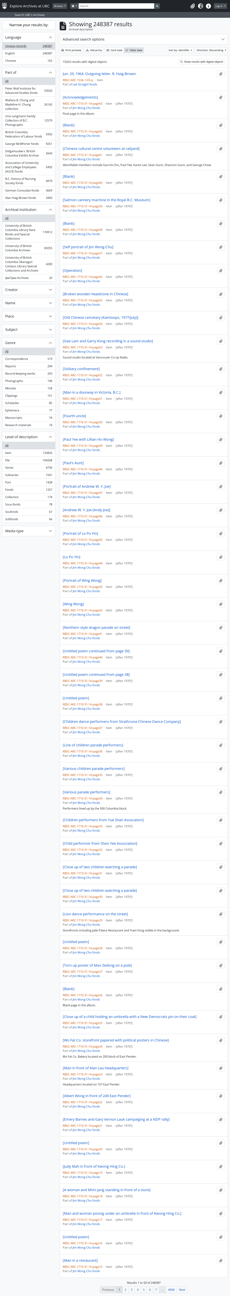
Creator (11, 289)
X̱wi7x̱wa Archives (28, 278)
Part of (10, 72)
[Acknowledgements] (80, 97)
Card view (114, 50)
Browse (59, 6)
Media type (14, 530)
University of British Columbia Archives (28, 248)
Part (28, 483)
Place (9, 316)
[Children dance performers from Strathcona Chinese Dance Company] (122, 721)
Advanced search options (84, 39)
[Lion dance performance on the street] (95, 914)
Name (10, 302)
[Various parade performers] (86, 792)
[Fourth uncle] (74, 416)
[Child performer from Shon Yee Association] (100, 843)
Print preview (71, 50)
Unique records (28, 47)
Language (13, 37)
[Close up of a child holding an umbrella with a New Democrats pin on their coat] (130, 1017)
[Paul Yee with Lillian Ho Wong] (88, 439)
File (28, 461)
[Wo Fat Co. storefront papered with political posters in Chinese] (116, 1040)
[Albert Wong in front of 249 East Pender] (97, 1096)
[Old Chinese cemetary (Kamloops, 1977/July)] (100, 317)
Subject (11, 329)
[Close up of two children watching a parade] (100, 867)
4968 (171, 1290)
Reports (28, 367)
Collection (28, 498)
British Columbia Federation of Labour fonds (28, 134)
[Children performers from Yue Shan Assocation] (103, 820)
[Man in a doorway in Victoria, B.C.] (92, 392)
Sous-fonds (28, 505)
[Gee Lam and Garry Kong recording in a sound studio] (108, 341)
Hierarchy (94, 50)
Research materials (28, 426)
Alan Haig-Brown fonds (28, 198)
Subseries (28, 476)
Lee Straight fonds (85, 84)
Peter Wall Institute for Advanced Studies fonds (28, 91)
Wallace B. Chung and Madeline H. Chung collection (28, 104)
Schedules (28, 404)
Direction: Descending (210, 50)
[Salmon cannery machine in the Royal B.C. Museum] (106, 200)
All (6, 81)
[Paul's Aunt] (73, 463)
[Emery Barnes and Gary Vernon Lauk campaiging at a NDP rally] (116, 1119)
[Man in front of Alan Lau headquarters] (95, 1068)
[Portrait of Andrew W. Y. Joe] (87, 486)
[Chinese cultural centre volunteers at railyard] (101, 148)
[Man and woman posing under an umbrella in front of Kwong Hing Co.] (122, 1213)
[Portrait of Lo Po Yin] (80, 533)
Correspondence (28, 360)
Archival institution (20, 209)
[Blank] (69, 125)
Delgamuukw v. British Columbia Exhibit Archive (28, 153)
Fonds (28, 490)
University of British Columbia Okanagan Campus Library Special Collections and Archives (28, 264)
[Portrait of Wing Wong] (82, 580)
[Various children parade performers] (94, 768)
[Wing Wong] (73, 604)
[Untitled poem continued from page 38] (96, 674)
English (28, 54)
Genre (10, 342)
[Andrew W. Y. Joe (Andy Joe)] (86, 510)
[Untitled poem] (76, 698)
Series (28, 468)
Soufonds (28, 513)
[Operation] (72, 270)
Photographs (28, 382)
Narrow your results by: (28, 24)
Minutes (28, 389)
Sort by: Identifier (179, 50)
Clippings (28, 396)
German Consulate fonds (28, 191)
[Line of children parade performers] (93, 745)
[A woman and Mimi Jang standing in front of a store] (107, 1190)
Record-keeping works (28, 374)
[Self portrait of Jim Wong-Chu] (88, 247)
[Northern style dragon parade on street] (96, 627)
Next (182, 1290)
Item (28, 454)
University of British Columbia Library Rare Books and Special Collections (28, 232)
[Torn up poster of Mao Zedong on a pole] (97, 965)
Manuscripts (28, 418)
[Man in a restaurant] (80, 1260)
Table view (133, 50)
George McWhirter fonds (28, 145)
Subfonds (28, 520)
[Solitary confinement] (81, 369)
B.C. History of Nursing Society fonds (28, 181)
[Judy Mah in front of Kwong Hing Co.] (94, 1166)
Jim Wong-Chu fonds (86, 108)
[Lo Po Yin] (71, 557)
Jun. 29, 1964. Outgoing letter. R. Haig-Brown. (100, 74)
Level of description (21, 436)
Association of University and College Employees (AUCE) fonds (28, 167)
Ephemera (28, 411)
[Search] (116, 6)
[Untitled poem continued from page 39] (96, 651)
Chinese (28, 61)
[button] (193, 6)
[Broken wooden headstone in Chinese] (95, 294)
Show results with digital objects (201, 61)
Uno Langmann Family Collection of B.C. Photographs (28, 120)
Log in (219, 6)
